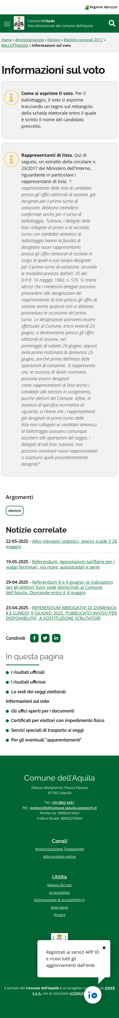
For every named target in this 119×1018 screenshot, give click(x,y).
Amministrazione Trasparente (59, 849)
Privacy (59, 914)
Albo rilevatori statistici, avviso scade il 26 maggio (61, 543)
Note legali (59, 907)
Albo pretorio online (59, 856)
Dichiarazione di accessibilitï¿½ (59, 900)
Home (6, 39)
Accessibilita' (59, 892)
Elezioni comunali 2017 (83, 39)
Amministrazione (29, 39)
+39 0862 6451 (63, 802)
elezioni (14, 510)
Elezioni (53, 39)
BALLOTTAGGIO (14, 45)
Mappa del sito (59, 885)
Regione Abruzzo (101, 7)
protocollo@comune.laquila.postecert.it (63, 807)
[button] (7, 23)
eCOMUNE (78, 993)
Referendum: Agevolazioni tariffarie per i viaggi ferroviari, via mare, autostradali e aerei (60, 564)
